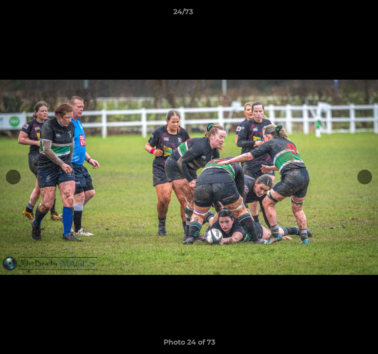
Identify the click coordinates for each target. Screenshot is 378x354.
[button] (342, 14)
